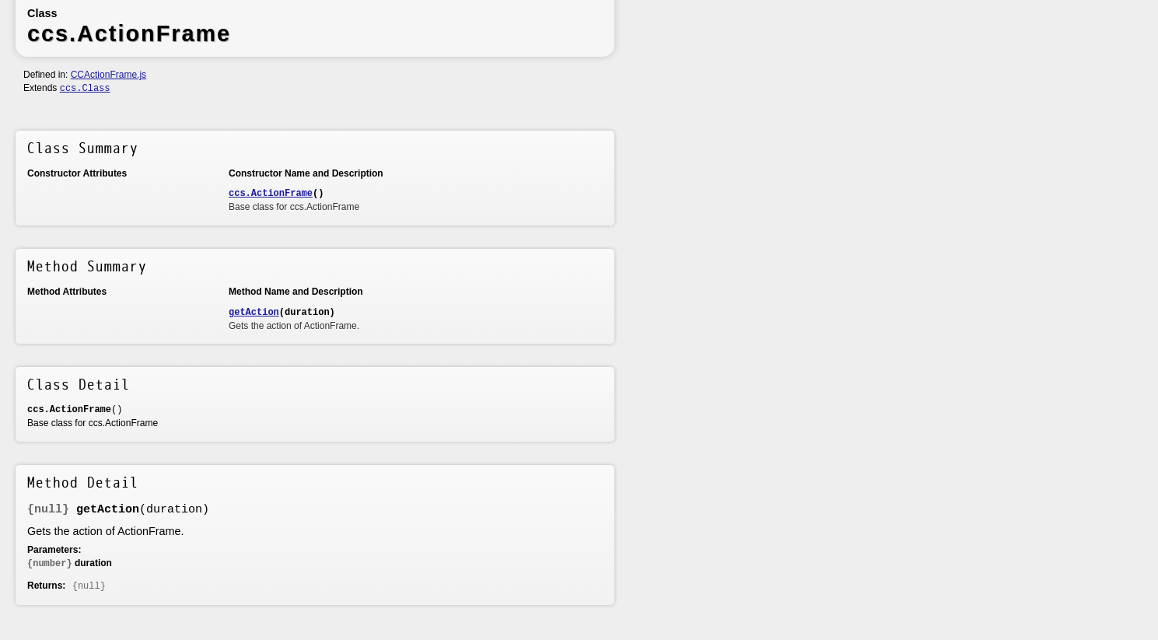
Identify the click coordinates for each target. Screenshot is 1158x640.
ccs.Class (85, 88)
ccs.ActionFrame (271, 193)
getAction (254, 312)
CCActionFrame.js (108, 74)
